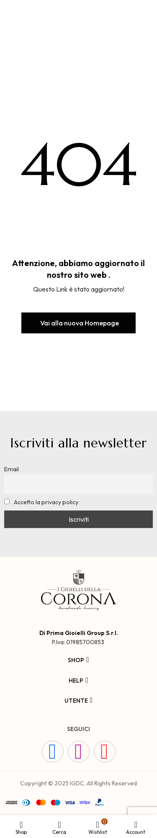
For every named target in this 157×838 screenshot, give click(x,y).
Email (11, 469)
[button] (78, 322)
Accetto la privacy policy (41, 502)
